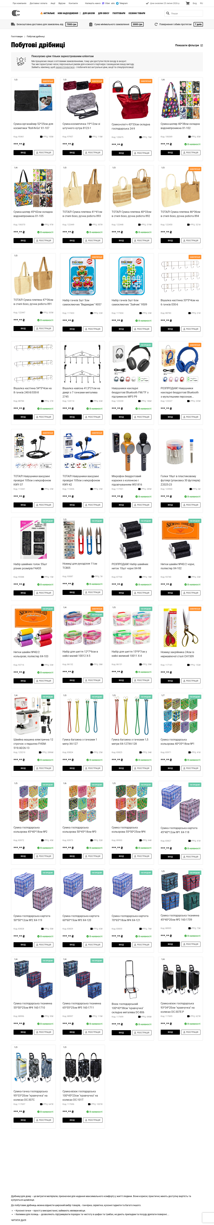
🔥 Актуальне (47, 13)
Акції (53, 3)
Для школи (89, 13)
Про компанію (19, 3)
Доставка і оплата (38, 3)
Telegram (122, 3)
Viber (106, 3)
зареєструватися (65, 67)
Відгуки (62, 3)
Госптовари (119, 13)
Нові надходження (68, 13)
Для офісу (103, 13)
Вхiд (195, 3)
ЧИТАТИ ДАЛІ (18, 1220)
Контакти (73, 3)
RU (201, 3)
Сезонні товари (137, 13)
